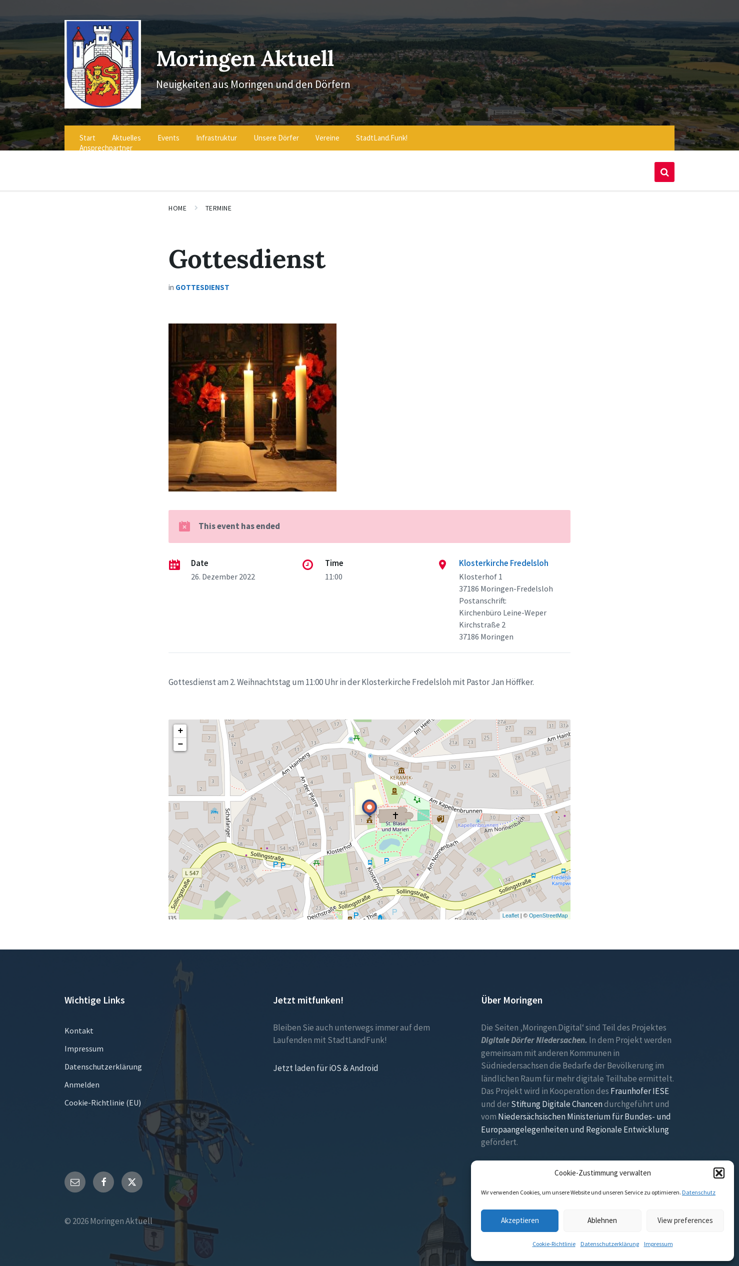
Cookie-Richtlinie (554, 1244)
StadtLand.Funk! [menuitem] (382, 131)
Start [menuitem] (88, 131)
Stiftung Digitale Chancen (556, 1097)
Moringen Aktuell (257, 54)
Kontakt (79, 1023)
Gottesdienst (203, 281)
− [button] (180, 738)
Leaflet (510, 909)
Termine (219, 201)
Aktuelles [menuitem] (126, 131)
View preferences (685, 1220)
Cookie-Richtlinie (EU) (102, 1095)
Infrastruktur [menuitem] (216, 131)
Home (177, 201)
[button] (719, 1173)
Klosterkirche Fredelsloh (503, 556)
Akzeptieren (520, 1220)
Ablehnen (602, 1220)
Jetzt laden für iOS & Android (325, 1061)
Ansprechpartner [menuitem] (106, 141)
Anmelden (82, 1077)
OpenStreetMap (548, 909)
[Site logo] (99, 98)
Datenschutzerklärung (609, 1244)
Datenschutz (699, 1192)
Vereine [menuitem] (328, 131)
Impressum (658, 1244)
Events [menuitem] (169, 131)
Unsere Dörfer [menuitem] (276, 131)
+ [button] (180, 724)
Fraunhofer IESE (639, 1084)
